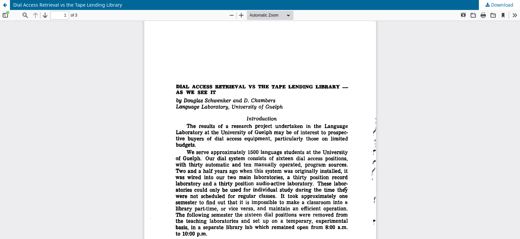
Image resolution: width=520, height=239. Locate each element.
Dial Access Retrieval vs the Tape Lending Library (67, 5)
